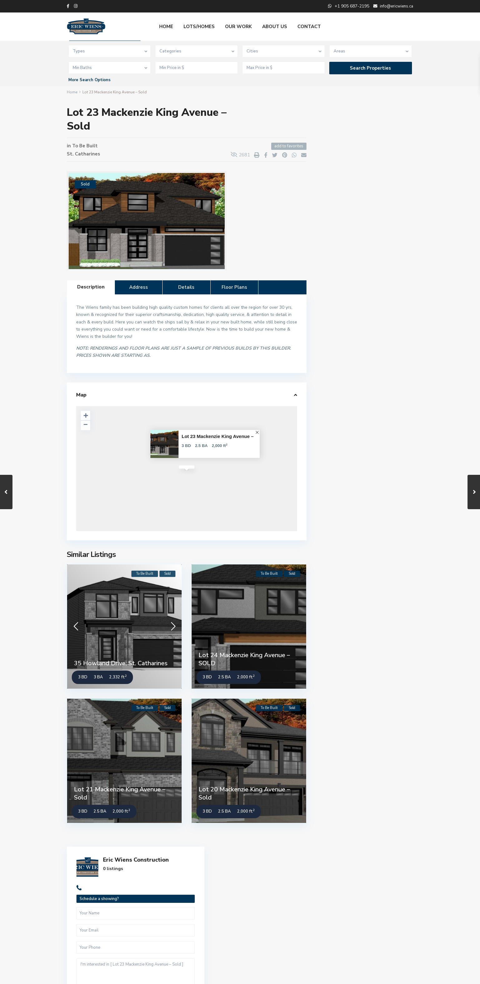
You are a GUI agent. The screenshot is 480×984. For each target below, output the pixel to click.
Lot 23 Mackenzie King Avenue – (218, 436)
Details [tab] (186, 287)
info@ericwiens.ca (181, 913)
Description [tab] (91, 287)
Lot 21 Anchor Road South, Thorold (376, 370)
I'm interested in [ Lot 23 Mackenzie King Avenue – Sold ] (365, 243)
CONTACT (309, 26)
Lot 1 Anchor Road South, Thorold (381, 419)
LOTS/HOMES (199, 26)
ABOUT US (274, 26)
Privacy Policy (400, 974)
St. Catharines (83, 154)
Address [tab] (138, 287)
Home (72, 92)
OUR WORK (238, 26)
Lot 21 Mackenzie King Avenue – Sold (119, 793)
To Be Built (85, 146)
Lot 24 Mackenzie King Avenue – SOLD (244, 659)
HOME (166, 26)
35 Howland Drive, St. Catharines (121, 663)
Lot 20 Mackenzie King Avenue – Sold (244, 793)
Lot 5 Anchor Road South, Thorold (381, 393)
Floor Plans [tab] (234, 287)
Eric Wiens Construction (369, 122)
